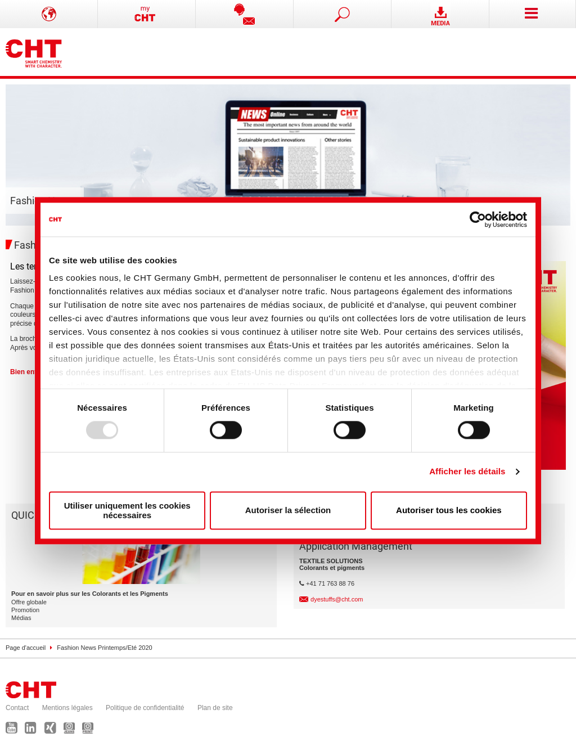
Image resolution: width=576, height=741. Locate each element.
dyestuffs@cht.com (336, 599)
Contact (17, 708)
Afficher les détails (467, 472)
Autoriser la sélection (288, 510)
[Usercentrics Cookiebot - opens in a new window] (478, 219)
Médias (21, 617)
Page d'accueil (26, 647)
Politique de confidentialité (145, 708)
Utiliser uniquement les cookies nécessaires (127, 510)
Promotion (25, 610)
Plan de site (215, 708)
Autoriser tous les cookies (449, 510)
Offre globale (29, 602)
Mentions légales (67, 708)
